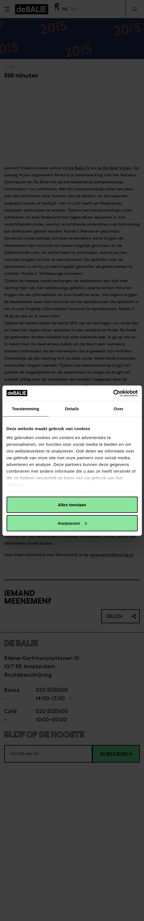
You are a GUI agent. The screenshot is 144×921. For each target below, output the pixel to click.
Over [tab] (119, 408)
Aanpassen (72, 523)
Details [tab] (72, 408)
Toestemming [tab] (25, 408)
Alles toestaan (72, 504)
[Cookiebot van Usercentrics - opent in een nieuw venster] (113, 393)
